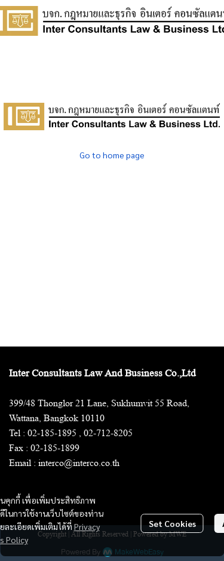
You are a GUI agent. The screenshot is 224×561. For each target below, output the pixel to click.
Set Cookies (172, 523)
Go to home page (112, 154)
